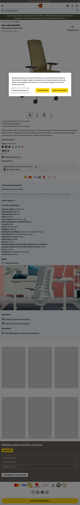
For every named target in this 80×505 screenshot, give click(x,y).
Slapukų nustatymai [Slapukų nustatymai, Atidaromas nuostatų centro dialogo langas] (20, 90)
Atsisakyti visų (42, 90)
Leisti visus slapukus (59, 90)
